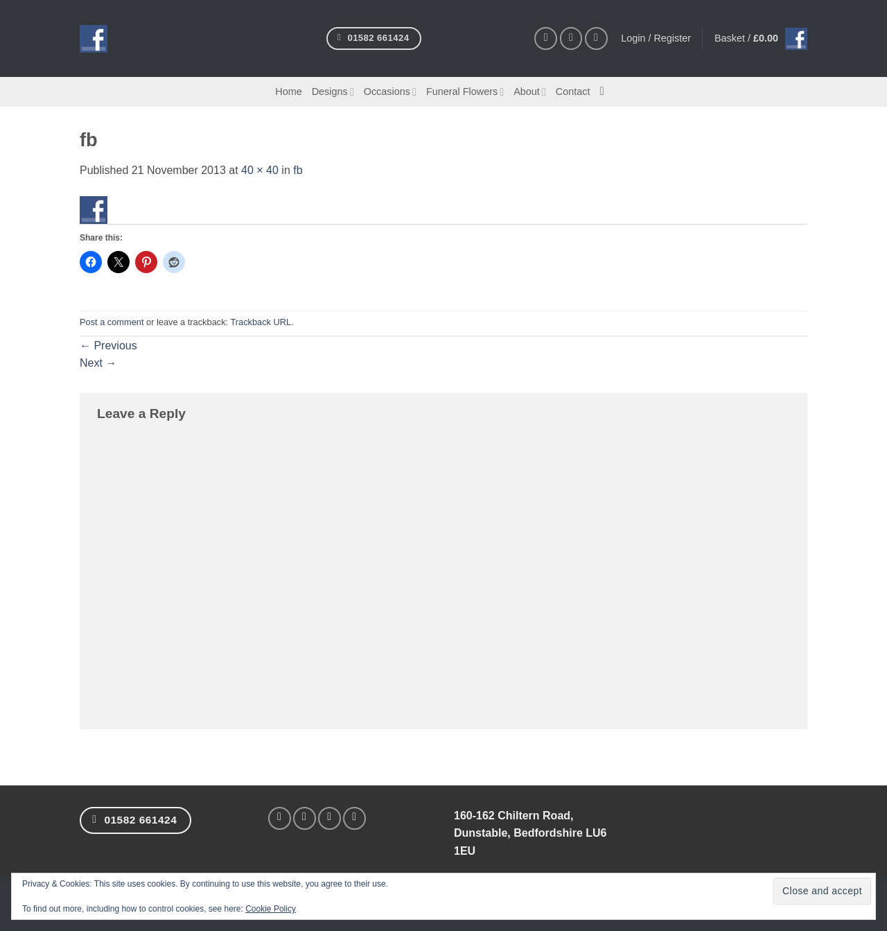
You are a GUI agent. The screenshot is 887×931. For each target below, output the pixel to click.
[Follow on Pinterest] (596, 38)
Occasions (390, 91)
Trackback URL (260, 322)
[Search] (605, 92)
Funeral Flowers (465, 91)
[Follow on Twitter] (329, 818)
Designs (333, 91)
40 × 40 (260, 170)
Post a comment (111, 322)
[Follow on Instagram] (571, 38)
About (529, 91)
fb (297, 170)
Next (98, 363)
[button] (760, 39)
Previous (108, 345)
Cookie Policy (270, 909)
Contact (573, 91)
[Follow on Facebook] (545, 38)
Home (288, 91)
